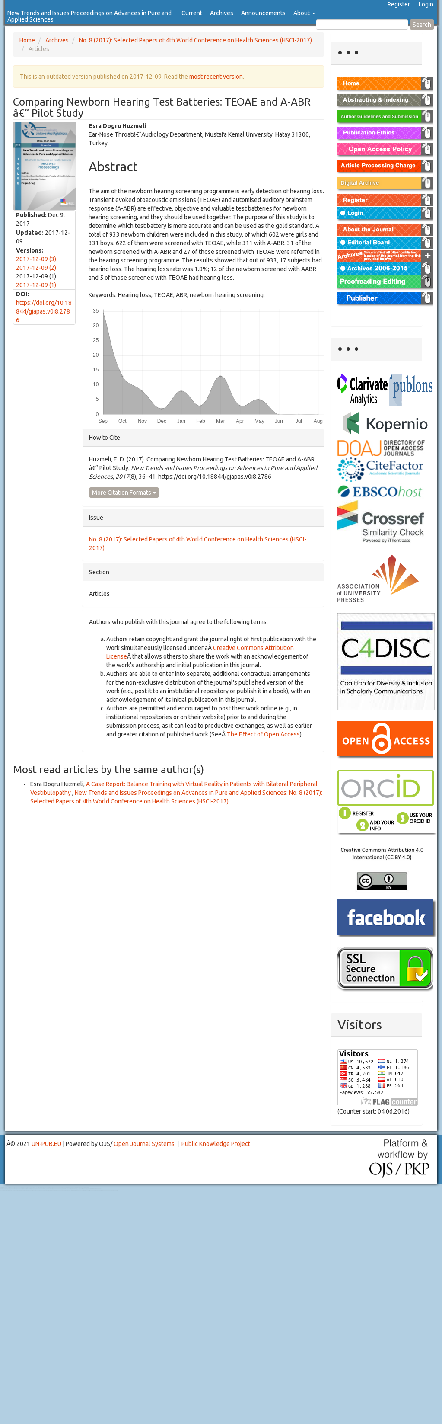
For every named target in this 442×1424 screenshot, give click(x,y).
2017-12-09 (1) (36, 285)
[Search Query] (362, 24)
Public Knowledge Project (215, 1143)
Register (399, 4)
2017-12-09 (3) (36, 259)
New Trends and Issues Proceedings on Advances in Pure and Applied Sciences (89, 16)
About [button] (304, 13)
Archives (221, 13)
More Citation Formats (124, 492)
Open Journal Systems (144, 1143)
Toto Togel (34, 1187)
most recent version (216, 76)
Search (422, 24)
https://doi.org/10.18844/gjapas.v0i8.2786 (44, 311)
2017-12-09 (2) (36, 267)
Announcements (263, 13)
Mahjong (35, 1188)
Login (426, 4)
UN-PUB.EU (46, 1143)
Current (191, 13)
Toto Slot (42, 1190)
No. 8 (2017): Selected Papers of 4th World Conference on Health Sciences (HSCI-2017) (195, 40)
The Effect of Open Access (263, 734)
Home (27, 40)
